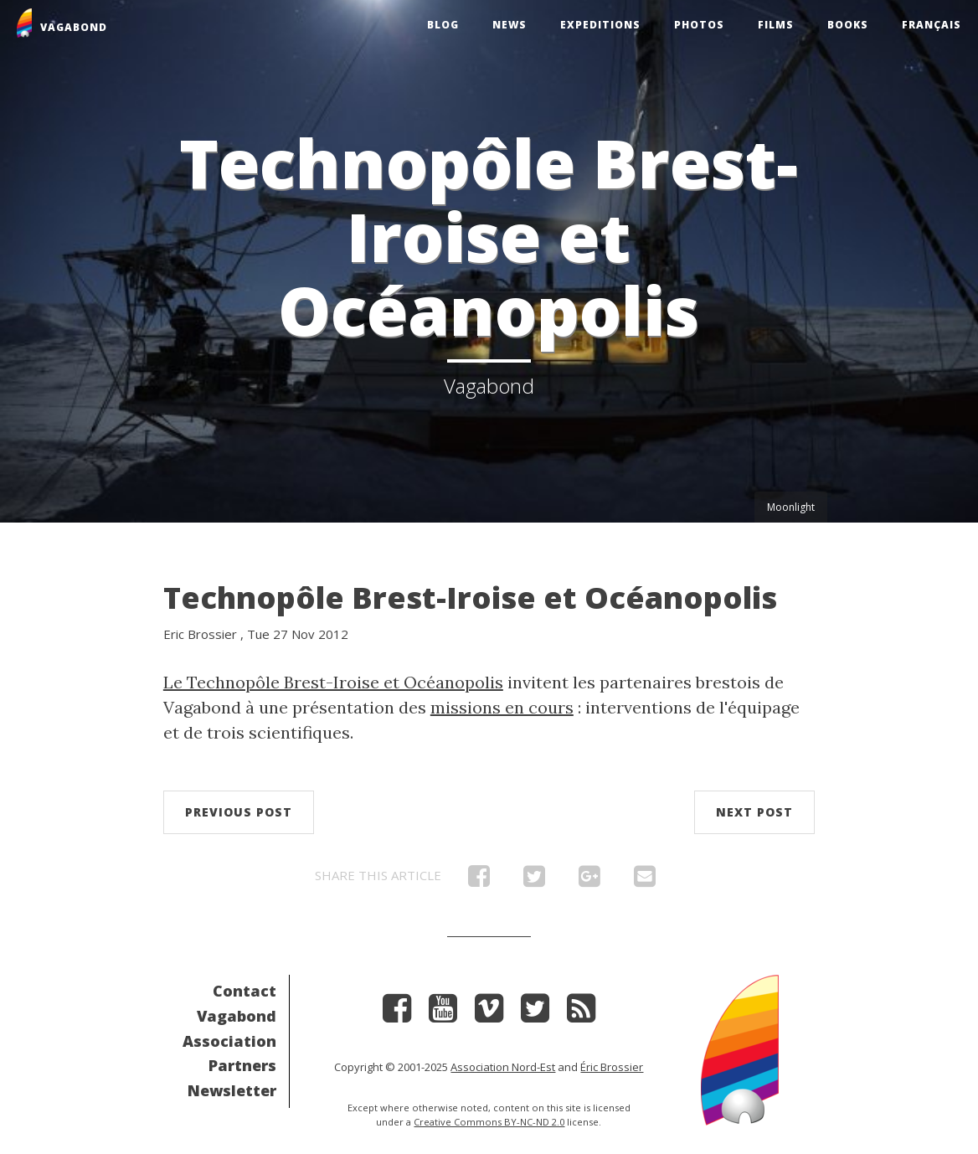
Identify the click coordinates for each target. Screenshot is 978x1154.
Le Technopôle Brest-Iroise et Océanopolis (333, 682)
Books (847, 25)
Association (229, 1041)
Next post (754, 812)
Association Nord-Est (502, 1066)
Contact (244, 991)
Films (776, 25)
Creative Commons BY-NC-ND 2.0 (489, 1121)
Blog (443, 25)
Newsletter (232, 1090)
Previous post (238, 812)
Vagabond (236, 1016)
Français (931, 25)
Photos (699, 25)
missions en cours (502, 707)
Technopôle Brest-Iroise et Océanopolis (470, 597)
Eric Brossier (200, 634)
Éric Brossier (611, 1066)
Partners (242, 1065)
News (509, 25)
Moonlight (791, 507)
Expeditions (600, 25)
